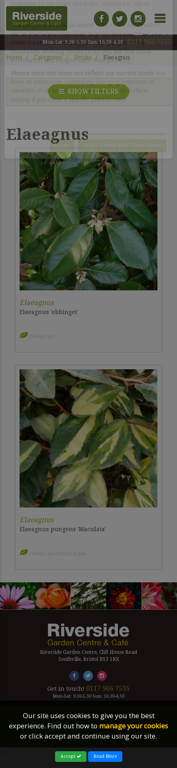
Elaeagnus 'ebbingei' (49, 312)
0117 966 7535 (149, 42)
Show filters (89, 91)
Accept (70, 756)
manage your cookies (133, 725)
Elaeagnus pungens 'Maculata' (63, 529)
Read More (105, 756)
